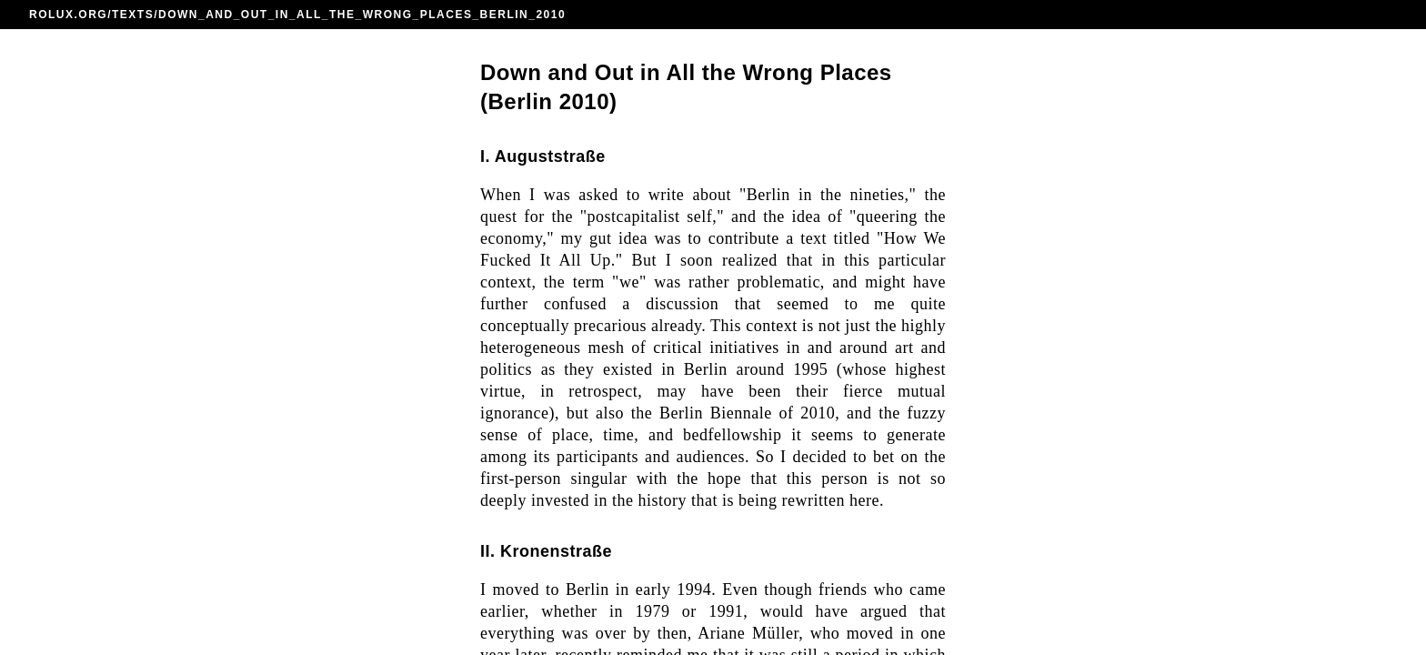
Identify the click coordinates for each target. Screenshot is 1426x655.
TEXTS (133, 14)
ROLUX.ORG (68, 14)
